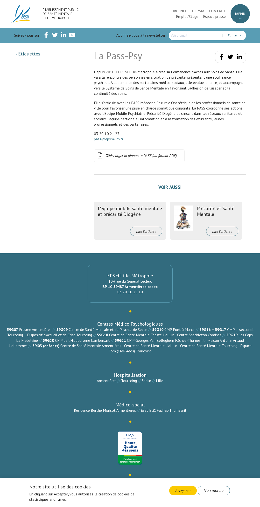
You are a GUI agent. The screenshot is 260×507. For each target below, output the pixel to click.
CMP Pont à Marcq (179, 329)
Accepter (182, 490)
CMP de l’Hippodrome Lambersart (82, 340)
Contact (217, 10)
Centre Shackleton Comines (199, 334)
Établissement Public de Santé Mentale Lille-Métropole (60, 14)
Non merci (212, 490)
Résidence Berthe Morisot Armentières (105, 410)
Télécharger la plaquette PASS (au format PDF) (136, 156)
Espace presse (214, 16)
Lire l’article (145, 231)
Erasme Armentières (35, 329)
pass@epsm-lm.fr (108, 139)
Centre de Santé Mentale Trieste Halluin (141, 334)
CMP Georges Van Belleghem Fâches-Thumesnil (165, 340)
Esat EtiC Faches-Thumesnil (163, 410)
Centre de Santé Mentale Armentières (90, 345)
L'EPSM (198, 10)
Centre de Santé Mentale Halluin (150, 345)
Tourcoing (129, 380)
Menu (240, 13)
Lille (159, 380)
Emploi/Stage (187, 16)
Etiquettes (28, 53)
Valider (233, 35)
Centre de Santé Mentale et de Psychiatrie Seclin (108, 329)
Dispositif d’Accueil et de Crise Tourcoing (59, 334)
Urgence (179, 10)
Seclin (146, 380)
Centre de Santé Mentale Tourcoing (208, 345)
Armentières (106, 380)
